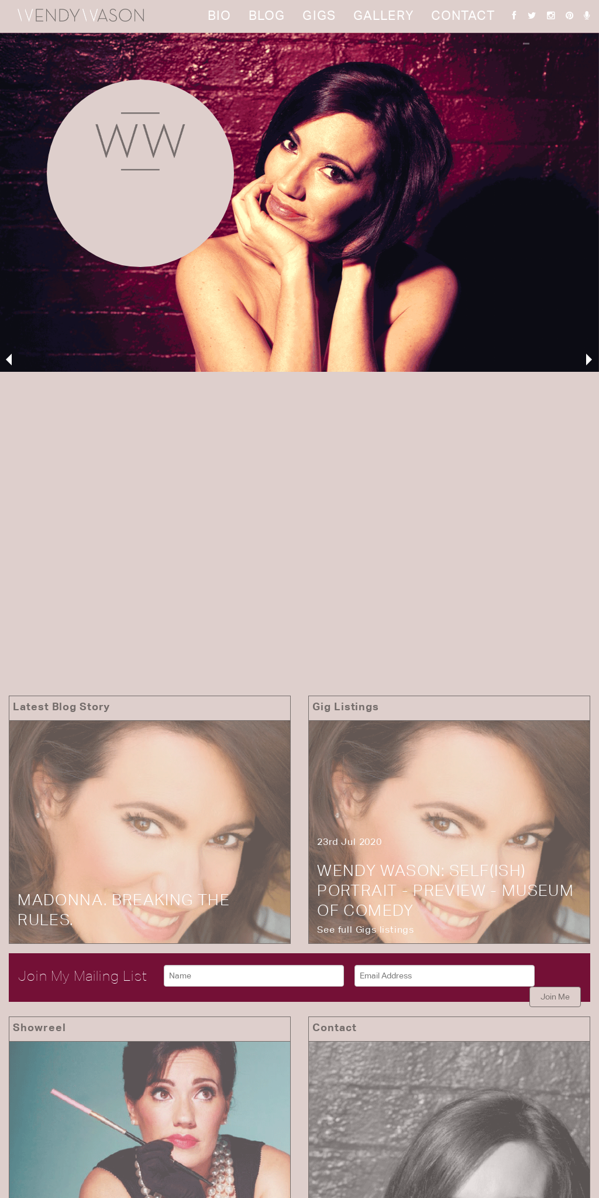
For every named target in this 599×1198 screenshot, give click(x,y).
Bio (219, 15)
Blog (267, 15)
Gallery (383, 15)
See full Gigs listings (365, 929)
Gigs (318, 15)
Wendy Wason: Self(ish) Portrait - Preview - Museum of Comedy (445, 890)
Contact (463, 15)
